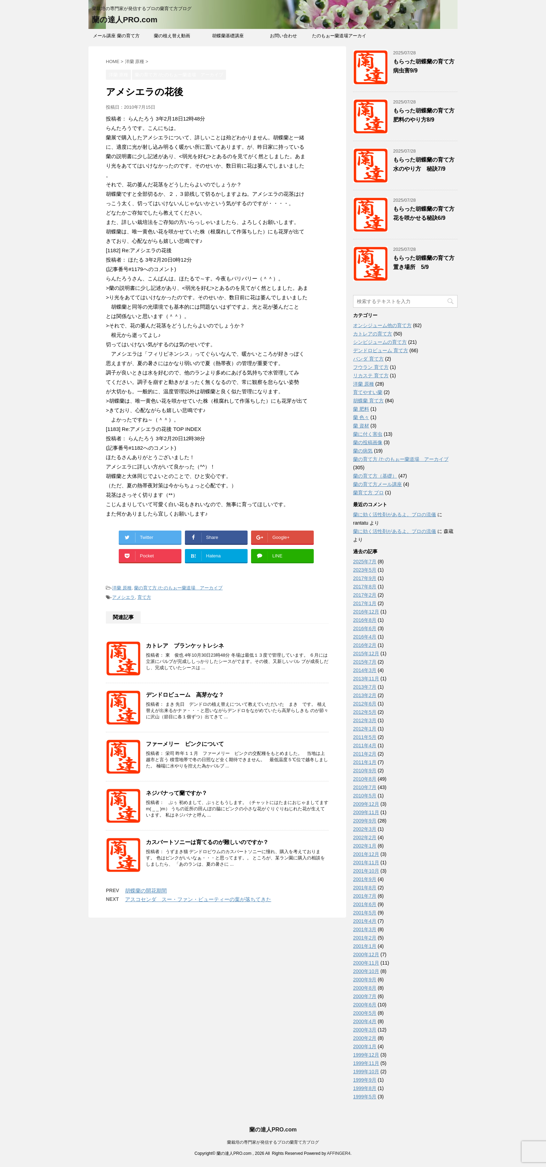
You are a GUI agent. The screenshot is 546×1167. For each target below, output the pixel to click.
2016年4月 (364, 637)
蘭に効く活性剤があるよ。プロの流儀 (394, 514)
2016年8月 (364, 620)
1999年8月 (364, 1088)
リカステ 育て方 (371, 375)
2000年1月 (364, 1046)
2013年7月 (364, 687)
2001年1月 (364, 946)
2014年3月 (364, 670)
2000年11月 (366, 963)
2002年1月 (364, 846)
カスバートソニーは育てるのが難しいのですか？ (207, 842)
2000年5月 (364, 1013)
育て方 (144, 597)
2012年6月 (364, 703)
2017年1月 (364, 603)
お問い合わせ (283, 35)
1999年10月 (366, 1071)
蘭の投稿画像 (367, 442)
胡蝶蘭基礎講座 (228, 35)
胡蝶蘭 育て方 (368, 400)
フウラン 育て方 (371, 367)
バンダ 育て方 (368, 359)
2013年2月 (364, 695)
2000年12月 (366, 954)
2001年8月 (364, 887)
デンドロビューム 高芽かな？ (185, 695)
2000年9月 (364, 979)
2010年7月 (364, 787)
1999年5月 (364, 1096)
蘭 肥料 (361, 409)
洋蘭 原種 (122, 587)
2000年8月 (364, 988)
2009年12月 (366, 804)
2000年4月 (364, 1021)
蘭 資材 (361, 425)
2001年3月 (364, 929)
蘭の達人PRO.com (124, 19)
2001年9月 (364, 879)
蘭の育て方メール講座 (377, 484)
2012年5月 (364, 712)
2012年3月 (364, 720)
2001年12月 (366, 854)
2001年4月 (364, 921)
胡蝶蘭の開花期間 (146, 891)
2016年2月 (364, 645)
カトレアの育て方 (372, 334)
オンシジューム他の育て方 (382, 325)
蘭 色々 (361, 417)
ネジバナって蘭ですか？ (176, 793)
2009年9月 (364, 821)
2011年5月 (364, 737)
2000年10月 (366, 971)
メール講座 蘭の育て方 (116, 35)
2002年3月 (364, 829)
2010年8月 (364, 779)
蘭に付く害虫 (367, 434)
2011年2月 (364, 754)
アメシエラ (123, 597)
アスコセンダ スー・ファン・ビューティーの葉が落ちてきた (198, 899)
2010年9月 (364, 770)
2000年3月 (364, 1030)
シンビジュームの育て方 (380, 342)
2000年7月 (364, 996)
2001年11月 (366, 862)
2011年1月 (364, 762)
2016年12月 (366, 612)
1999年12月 (366, 1055)
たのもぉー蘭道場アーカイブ (339, 38)
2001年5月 (364, 912)
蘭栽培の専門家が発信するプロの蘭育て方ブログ (273, 1142)
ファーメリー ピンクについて (185, 744)
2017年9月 (364, 578)
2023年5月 (364, 570)
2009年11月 (366, 812)
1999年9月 (364, 1080)
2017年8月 (364, 586)
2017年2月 (364, 595)
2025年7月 (364, 561)
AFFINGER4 (338, 1153)
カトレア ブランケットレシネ (185, 646)
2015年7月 (364, 662)
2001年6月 (364, 904)
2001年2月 (364, 938)
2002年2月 (364, 837)
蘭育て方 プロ (368, 492)
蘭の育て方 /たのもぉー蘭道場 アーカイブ (178, 587)
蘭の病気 (363, 451)
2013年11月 (366, 678)
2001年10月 (366, 871)
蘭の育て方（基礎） (375, 476)
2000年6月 (364, 1004)
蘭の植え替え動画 (172, 35)
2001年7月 (364, 896)
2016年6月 (364, 628)
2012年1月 (364, 729)
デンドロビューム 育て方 (380, 350)
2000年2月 (364, 1038)
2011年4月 (364, 745)
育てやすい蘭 (367, 392)
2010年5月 (364, 795)
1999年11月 (366, 1063)
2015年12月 (366, 653)
